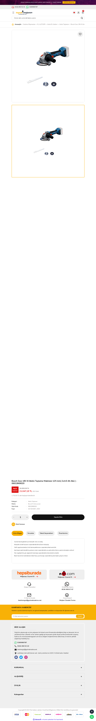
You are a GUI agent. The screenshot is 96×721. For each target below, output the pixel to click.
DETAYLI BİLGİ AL (69, 2)
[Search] (48, 18)
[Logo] (24, 13)
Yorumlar (30, 533)
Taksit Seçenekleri (46, 533)
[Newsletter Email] (48, 616)
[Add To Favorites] (80, 34)
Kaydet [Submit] (80, 616)
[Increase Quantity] (27, 517)
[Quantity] (20, 517)
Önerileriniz (63, 533)
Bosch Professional (34, 504)
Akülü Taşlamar (33, 501)
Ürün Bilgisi (17, 533)
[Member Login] (78, 12)
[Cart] (82, 12)
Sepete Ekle (58, 517)
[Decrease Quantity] (14, 517)
